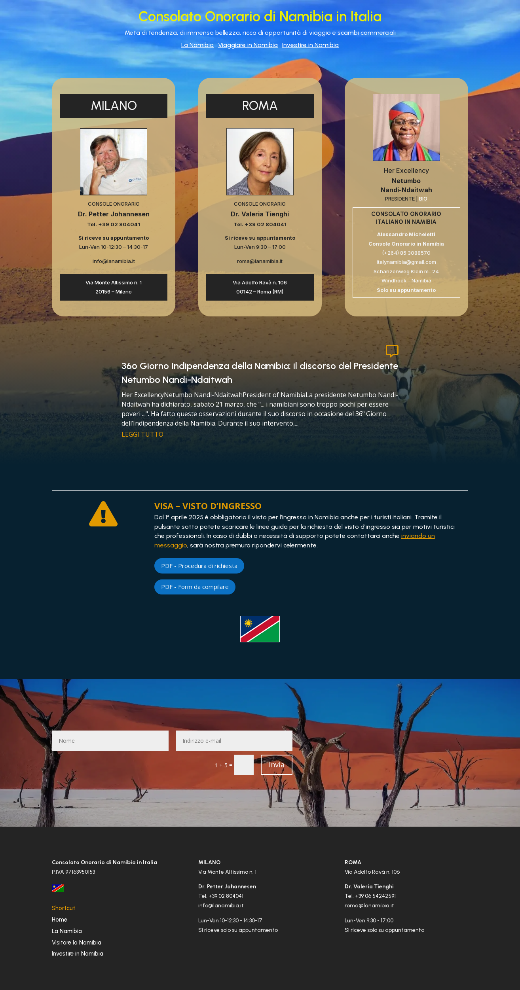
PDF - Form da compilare (195, 587)
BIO (423, 198)
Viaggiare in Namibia (248, 45)
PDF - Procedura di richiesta (199, 566)
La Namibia (197, 45)
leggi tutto (142, 434)
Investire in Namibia (310, 45)
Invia (277, 764)
